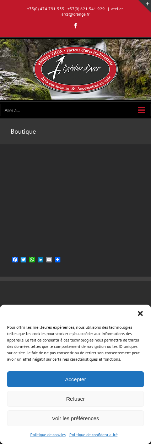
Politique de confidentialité (93, 434)
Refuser (75, 399)
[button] (140, 313)
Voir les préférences (75, 418)
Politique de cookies (48, 434)
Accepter (75, 379)
